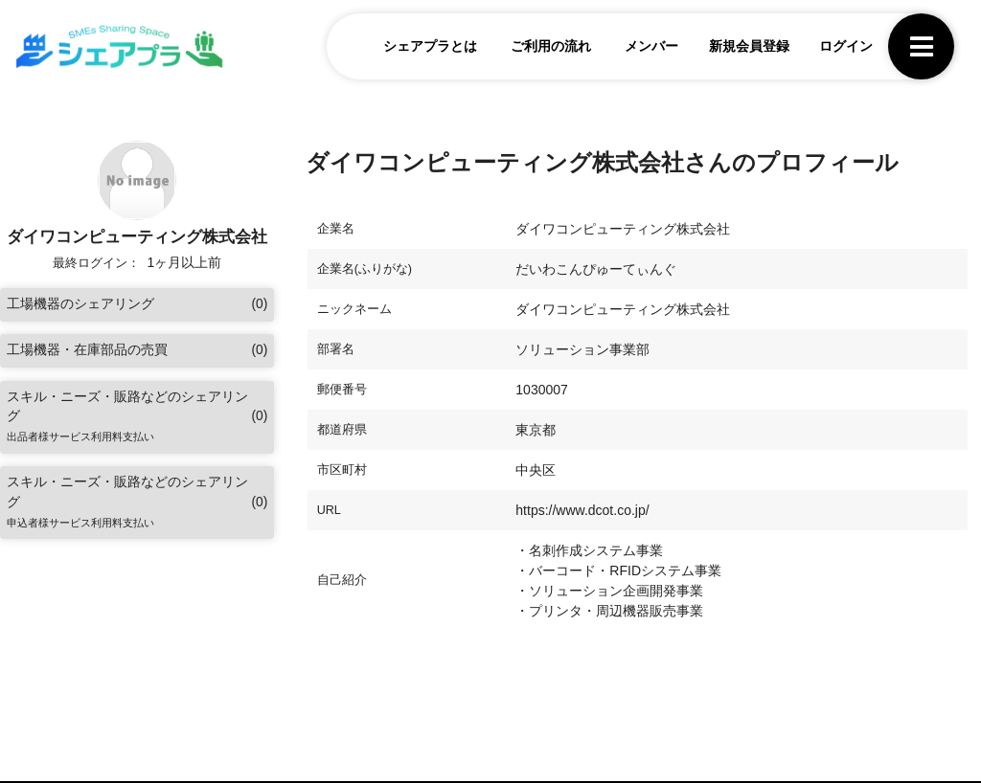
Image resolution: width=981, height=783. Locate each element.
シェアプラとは (428, 47)
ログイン (844, 47)
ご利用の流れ (549, 47)
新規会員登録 (746, 47)
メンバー (649, 47)
